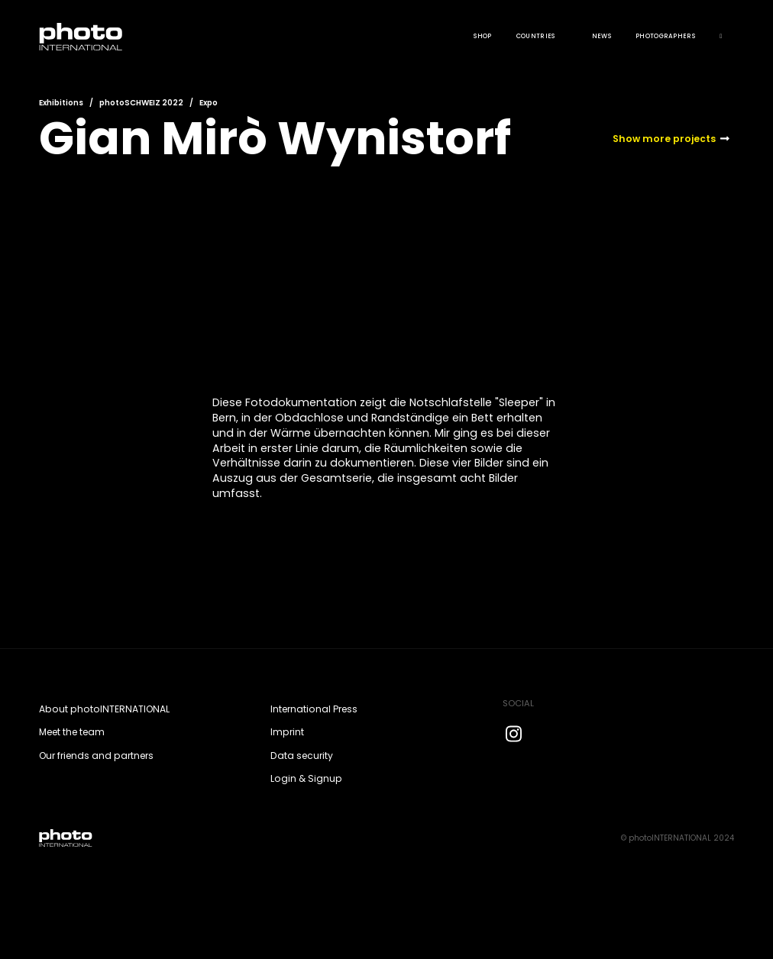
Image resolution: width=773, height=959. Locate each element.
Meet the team (72, 731)
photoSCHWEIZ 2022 (141, 102)
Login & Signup (306, 778)
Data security (301, 755)
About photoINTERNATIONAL (104, 708)
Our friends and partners (96, 755)
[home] (81, 36)
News (601, 36)
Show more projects (664, 138)
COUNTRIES (535, 36)
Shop (482, 36)
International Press (313, 708)
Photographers (665, 36)
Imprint (287, 731)
